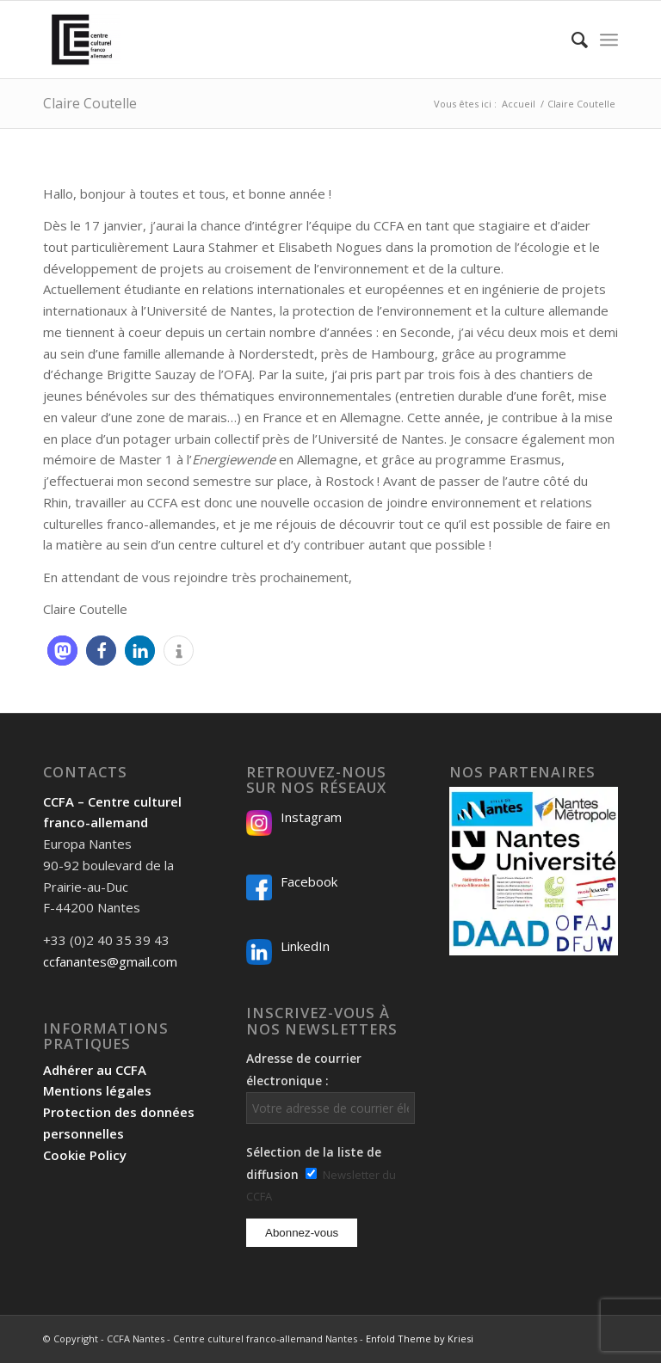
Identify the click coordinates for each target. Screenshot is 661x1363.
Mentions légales (97, 1090)
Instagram (311, 817)
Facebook (309, 881)
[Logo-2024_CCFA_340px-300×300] (81, 39)
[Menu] (609, 39)
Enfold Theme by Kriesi (419, 1338)
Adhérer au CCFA (94, 1069)
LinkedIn (305, 946)
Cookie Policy (85, 1154)
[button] (62, 650)
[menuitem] (571, 39)
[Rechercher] (571, 39)
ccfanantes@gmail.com (110, 961)
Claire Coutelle (90, 103)
